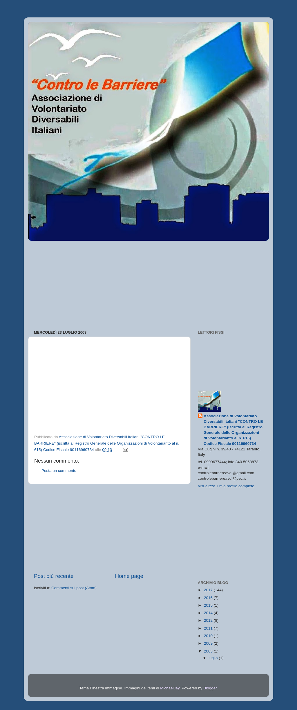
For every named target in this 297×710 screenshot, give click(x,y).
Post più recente (54, 576)
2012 (209, 620)
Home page (129, 576)
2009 (209, 643)
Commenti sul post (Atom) (74, 588)
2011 (209, 628)
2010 (209, 636)
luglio (214, 658)
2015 (209, 605)
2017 (209, 590)
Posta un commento (58, 470)
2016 (209, 598)
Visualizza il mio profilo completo (226, 486)
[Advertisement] (148, 283)
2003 (209, 651)
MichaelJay (170, 688)
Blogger (210, 688)
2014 (209, 613)
